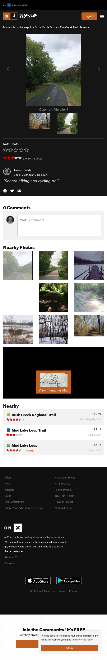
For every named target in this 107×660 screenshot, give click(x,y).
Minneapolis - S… (28, 27)
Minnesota (9, 27)
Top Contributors (14, 501)
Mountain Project (65, 477)
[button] (5, 190)
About (7, 477)
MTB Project (62, 483)
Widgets (9, 489)
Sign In (89, 16)
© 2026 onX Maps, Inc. (42, 590)
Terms (62, 590)
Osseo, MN (41, 174)
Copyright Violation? (53, 109)
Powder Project (64, 501)
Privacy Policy (85, 639)
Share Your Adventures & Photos (23, 508)
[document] (69, 642)
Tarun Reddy (23, 170)
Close (70, 648)
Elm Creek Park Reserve (74, 27)
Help (7, 483)
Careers (9, 563)
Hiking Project (63, 489)
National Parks (63, 508)
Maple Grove (49, 27)
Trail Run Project (64, 495)
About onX (10, 557)
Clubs (7, 495)
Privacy (73, 590)
